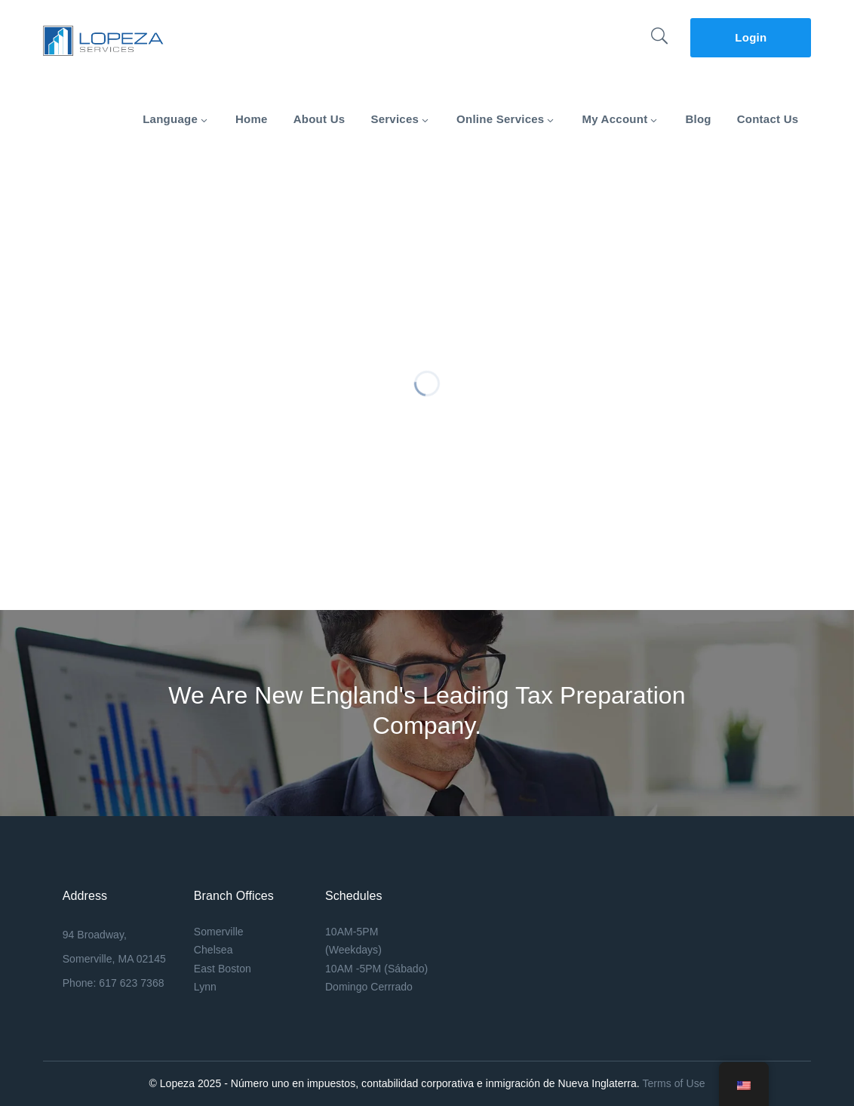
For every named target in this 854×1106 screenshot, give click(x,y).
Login (750, 37)
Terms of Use (673, 1083)
